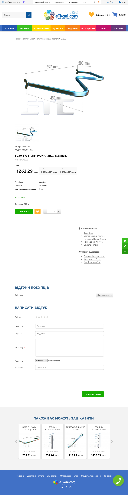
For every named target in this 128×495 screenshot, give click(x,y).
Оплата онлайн (91, 244)
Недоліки (19, 333)
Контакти (118, 28)
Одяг (103, 28)
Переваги (19, 326)
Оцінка (18, 317)
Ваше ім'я (20, 367)
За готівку (88, 232)
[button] (124, 2)
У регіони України (92, 262)
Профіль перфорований (52, 428)
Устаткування (88, 28)
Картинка (19, 360)
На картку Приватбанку (95, 238)
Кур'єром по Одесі (92, 259)
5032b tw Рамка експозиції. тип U (29, 428)
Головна (9, 28)
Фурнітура (57, 28)
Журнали (73, 28)
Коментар (20, 347)
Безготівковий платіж (94, 235)
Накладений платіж (93, 241)
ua (108, 2)
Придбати (24, 211)
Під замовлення (41, 28)
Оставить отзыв (93, 394)
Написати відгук (104, 295)
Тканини (24, 28)
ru (112, 2)
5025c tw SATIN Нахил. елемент (75, 428)
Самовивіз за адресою (94, 256)
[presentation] (35, 380)
